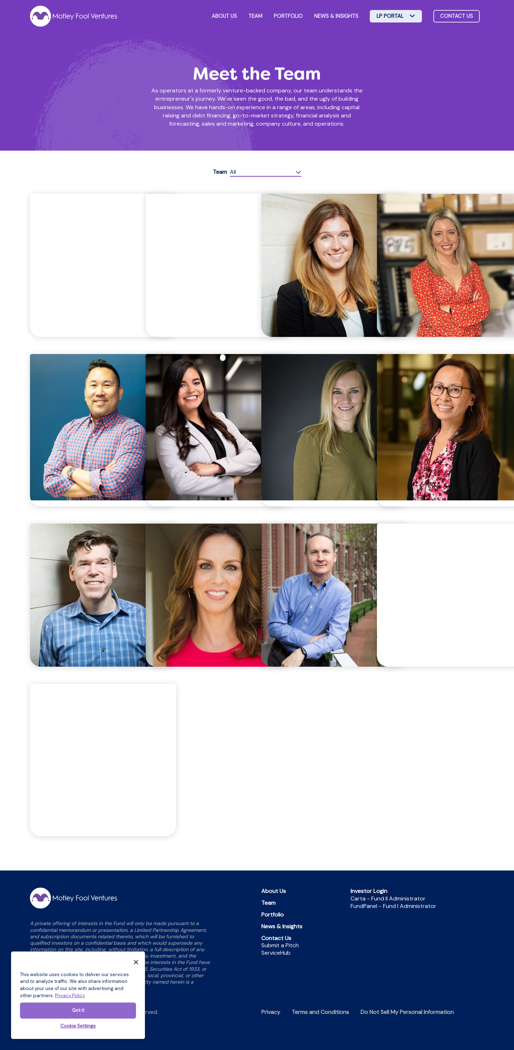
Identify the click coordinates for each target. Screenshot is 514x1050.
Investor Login (369, 891)
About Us (224, 16)
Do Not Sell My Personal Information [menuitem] (407, 1012)
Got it (78, 1010)
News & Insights (336, 16)
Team (255, 16)
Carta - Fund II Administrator (388, 898)
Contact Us (276, 938)
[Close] (136, 962)
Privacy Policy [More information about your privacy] (70, 996)
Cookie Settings (78, 1026)
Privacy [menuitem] (270, 1012)
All (233, 172)
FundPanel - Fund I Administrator (393, 906)
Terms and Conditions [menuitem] (320, 1012)
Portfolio (288, 16)
